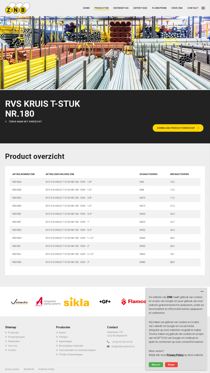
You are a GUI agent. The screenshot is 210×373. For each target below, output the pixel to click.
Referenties (120, 9)
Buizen (62, 332)
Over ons (177, 9)
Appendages (65, 340)
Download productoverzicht (176, 129)
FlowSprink (159, 9)
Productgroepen (16, 336)
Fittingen (63, 336)
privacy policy (12, 368)
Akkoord (156, 364)
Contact (193, 9)
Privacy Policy (175, 354)
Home (86, 9)
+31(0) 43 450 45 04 (122, 341)
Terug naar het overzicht (25, 123)
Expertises (140, 9)
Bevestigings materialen (71, 345)
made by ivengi (46, 368)
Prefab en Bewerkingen (71, 354)
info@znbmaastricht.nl (123, 345)
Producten (101, 9)
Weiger (171, 364)
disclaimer (29, 368)
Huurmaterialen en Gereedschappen (77, 349)
